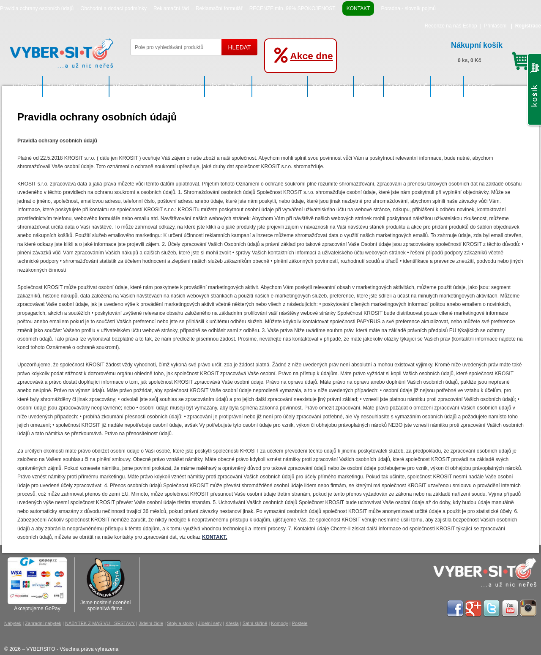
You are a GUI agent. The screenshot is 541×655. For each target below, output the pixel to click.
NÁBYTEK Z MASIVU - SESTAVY (157, 86)
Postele (481, 86)
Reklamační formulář (219, 8)
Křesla (368, 86)
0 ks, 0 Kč (491, 51)
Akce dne (311, 55)
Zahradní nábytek (76, 86)
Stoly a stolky (280, 86)
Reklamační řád (171, 8)
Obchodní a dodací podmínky (113, 8)
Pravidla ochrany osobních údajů (37, 8)
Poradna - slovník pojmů (408, 8)
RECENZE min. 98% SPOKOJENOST (292, 8)
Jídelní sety (330, 86)
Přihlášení (495, 26)
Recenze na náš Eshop (451, 26)
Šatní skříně (407, 86)
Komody (447, 86)
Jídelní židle (228, 86)
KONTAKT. (214, 537)
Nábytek (26, 86)
